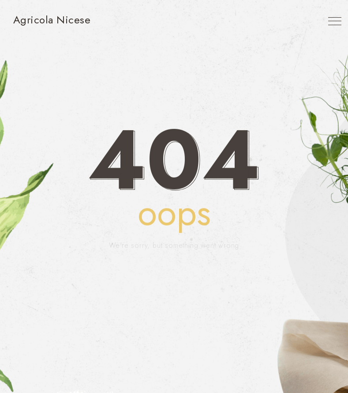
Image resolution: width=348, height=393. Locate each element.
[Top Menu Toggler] (334, 21)
